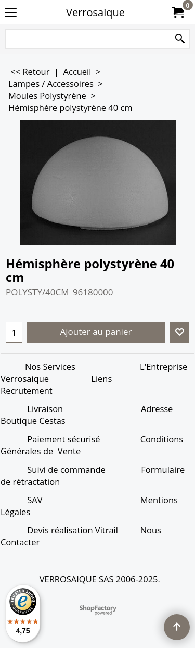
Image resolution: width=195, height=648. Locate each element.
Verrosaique (95, 12)
